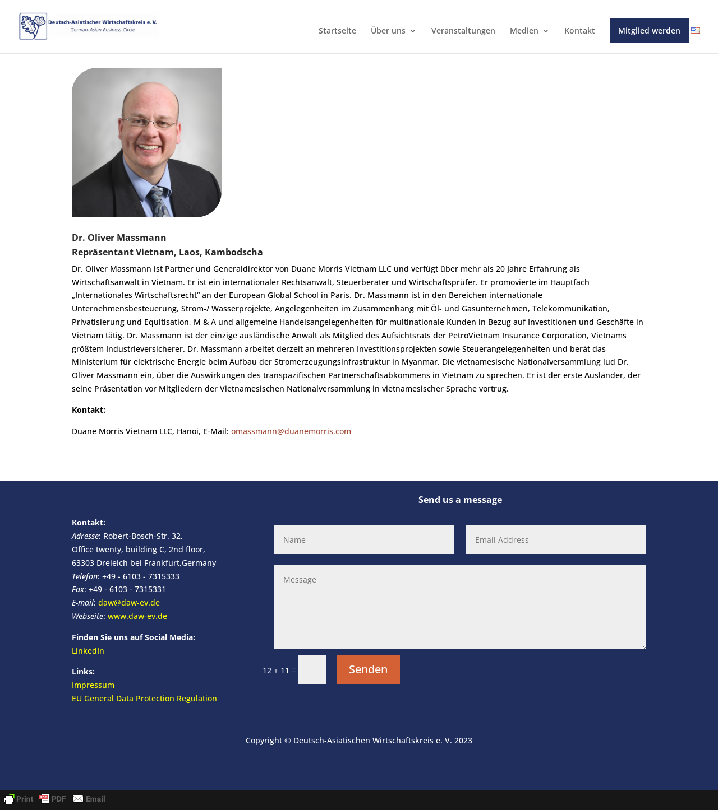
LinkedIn (88, 650)
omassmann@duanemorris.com (291, 431)
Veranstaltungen (463, 31)
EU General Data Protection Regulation (144, 698)
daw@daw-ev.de (129, 602)
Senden (368, 669)
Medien (524, 31)
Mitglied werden (649, 30)
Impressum (93, 684)
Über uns (388, 31)
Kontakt (579, 31)
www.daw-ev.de (137, 616)
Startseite (337, 31)
